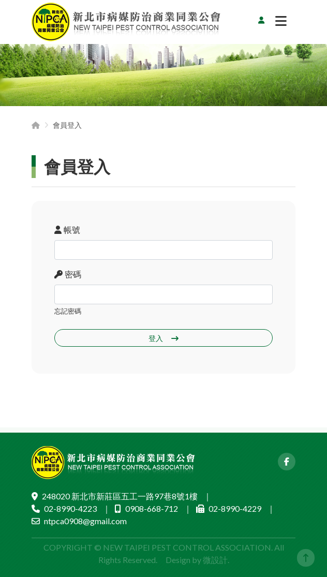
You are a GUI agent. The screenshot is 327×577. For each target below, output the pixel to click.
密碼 (67, 274)
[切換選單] (280, 23)
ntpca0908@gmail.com (85, 521)
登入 (163, 338)
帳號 (67, 229)
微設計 (215, 560)
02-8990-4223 (70, 508)
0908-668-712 (151, 508)
